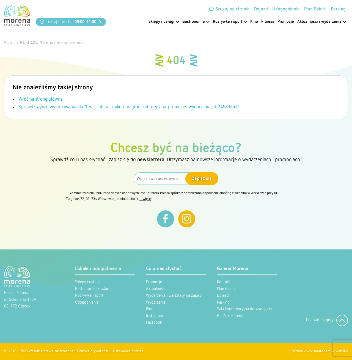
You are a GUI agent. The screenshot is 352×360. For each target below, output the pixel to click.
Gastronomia (196, 22)
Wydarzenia (156, 302)
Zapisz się (202, 178)
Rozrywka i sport (230, 22)
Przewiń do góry (327, 320)
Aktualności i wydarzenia (321, 22)
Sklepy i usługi (163, 22)
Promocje (285, 22)
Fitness (267, 22)
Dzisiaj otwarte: (71, 22)
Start (9, 43)
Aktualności (155, 289)
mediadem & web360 (331, 351)
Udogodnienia (286, 9)
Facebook (154, 322)
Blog (149, 309)
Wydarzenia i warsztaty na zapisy (174, 295)
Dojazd (261, 9)
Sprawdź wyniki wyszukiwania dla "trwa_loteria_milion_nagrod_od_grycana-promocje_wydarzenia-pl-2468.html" (129, 107)
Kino (254, 22)
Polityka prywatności (93, 351)
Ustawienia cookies (128, 351)
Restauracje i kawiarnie (94, 289)
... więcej (145, 199)
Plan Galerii (315, 9)
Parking (338, 9)
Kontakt (223, 282)
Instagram (154, 316)
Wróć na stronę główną (41, 99)
